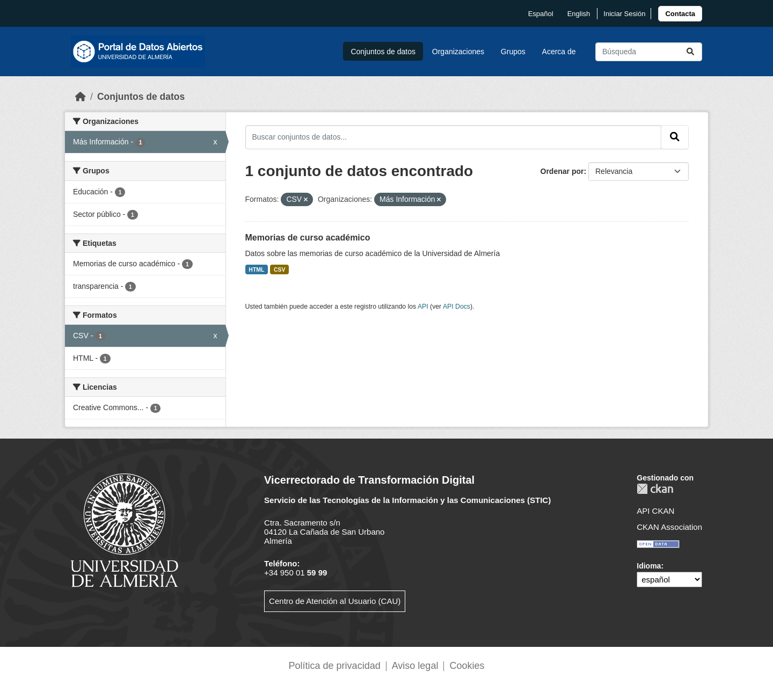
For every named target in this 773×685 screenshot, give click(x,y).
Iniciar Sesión (624, 14)
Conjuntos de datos (383, 51)
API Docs (456, 306)
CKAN (655, 488)
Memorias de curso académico (307, 237)
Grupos (513, 51)
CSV (280, 269)
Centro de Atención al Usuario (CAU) (334, 601)
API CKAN (655, 510)
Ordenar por (562, 171)
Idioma (649, 566)
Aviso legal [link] (415, 665)
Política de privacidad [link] (335, 665)
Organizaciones (458, 51)
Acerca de (559, 51)
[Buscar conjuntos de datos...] (648, 51)
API (423, 306)
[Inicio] (80, 96)
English (578, 14)
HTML (256, 269)
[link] (680, 13)
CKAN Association (669, 526)
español (540, 14)
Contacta (680, 14)
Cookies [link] (466, 665)
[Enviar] (690, 51)
